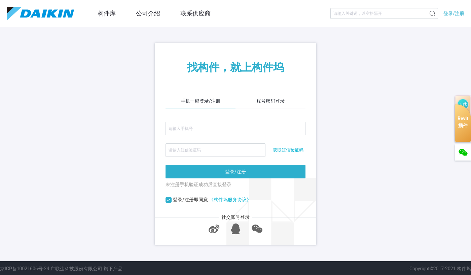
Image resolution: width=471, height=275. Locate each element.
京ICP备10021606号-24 (24, 268)
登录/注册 (453, 13)
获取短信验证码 (288, 149)
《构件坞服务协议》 (230, 199)
